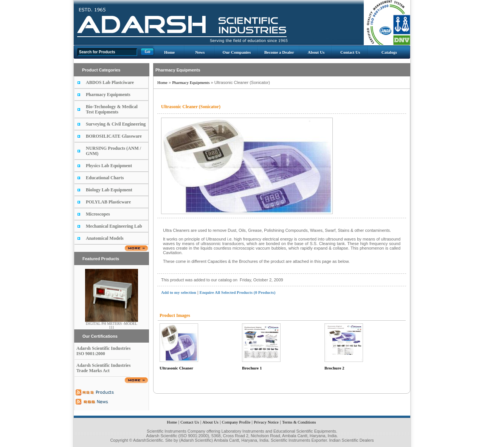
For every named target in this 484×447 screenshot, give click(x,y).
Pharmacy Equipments (108, 94)
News (200, 52)
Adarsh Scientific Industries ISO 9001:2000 (103, 351)
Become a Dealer (279, 52)
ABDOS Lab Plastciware (110, 82)
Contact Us (350, 52)
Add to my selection (178, 292)
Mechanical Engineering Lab (114, 226)
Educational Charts (105, 177)
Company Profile (236, 422)
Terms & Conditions (299, 422)
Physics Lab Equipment (109, 165)
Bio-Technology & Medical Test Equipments (112, 109)
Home (169, 52)
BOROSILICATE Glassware (114, 136)
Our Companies (237, 52)
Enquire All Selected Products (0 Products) (238, 292)
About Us (316, 52)
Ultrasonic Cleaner (176, 368)
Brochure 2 (334, 368)
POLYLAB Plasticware (108, 202)
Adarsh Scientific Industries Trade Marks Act (103, 368)
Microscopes (98, 214)
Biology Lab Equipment (109, 189)
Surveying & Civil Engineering (116, 124)
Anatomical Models (105, 238)
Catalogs (389, 52)
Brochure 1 (252, 368)
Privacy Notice (266, 422)
